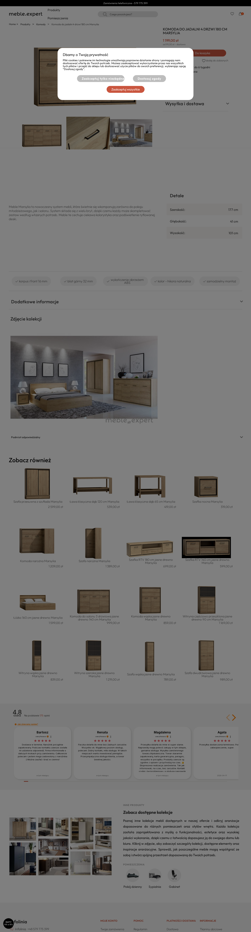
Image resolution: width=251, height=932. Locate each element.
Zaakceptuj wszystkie (125, 89)
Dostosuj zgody (149, 79)
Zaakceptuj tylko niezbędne (103, 79)
